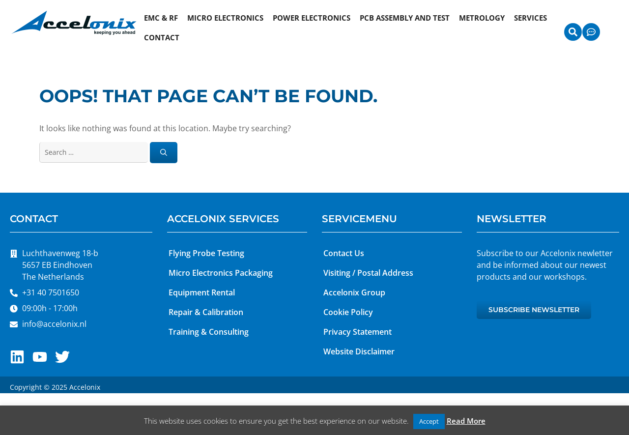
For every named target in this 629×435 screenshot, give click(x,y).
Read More (466, 421)
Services (530, 18)
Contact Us (343, 253)
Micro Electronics (225, 18)
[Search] (163, 152)
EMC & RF (161, 18)
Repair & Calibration (206, 312)
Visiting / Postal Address (368, 272)
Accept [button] (429, 421)
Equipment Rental (202, 292)
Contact (161, 37)
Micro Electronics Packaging (221, 272)
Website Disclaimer (359, 351)
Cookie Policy (348, 312)
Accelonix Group (354, 292)
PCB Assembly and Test (405, 18)
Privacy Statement (357, 331)
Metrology (482, 18)
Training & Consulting (209, 331)
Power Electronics (311, 18)
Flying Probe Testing (206, 253)
